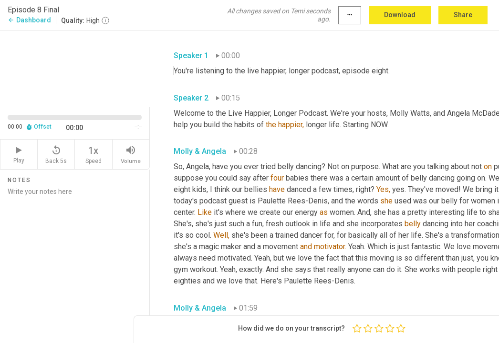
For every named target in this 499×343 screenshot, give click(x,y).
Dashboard (29, 20)
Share (463, 15)
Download (400, 15)
